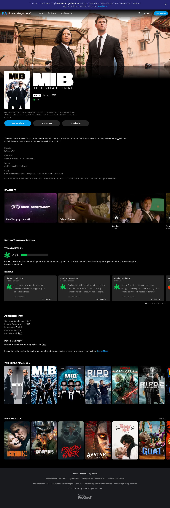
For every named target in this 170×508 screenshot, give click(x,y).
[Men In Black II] (17, 385)
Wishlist (75, 123)
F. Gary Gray (9, 150)
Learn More (102, 351)
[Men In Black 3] (71, 385)
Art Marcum (9, 166)
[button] (138, 208)
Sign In (147, 13)
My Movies (66, 13)
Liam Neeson (41, 173)
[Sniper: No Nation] (44, 440)
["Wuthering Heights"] (125, 440)
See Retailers (18, 123)
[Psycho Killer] (71, 440)
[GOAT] (152, 440)
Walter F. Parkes (11, 158)
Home (41, 13)
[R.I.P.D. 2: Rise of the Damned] (152, 385)
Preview (47, 123)
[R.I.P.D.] (98, 385)
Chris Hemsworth (11, 173)
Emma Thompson (55, 173)
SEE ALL (162, 419)
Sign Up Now (161, 13)
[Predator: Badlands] (125, 385)
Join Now (102, 6)
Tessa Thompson (27, 173)
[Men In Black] (44, 385)
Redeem (52, 13)
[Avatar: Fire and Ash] (98, 440)
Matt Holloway (21, 166)
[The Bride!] (17, 440)
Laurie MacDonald (26, 158)
